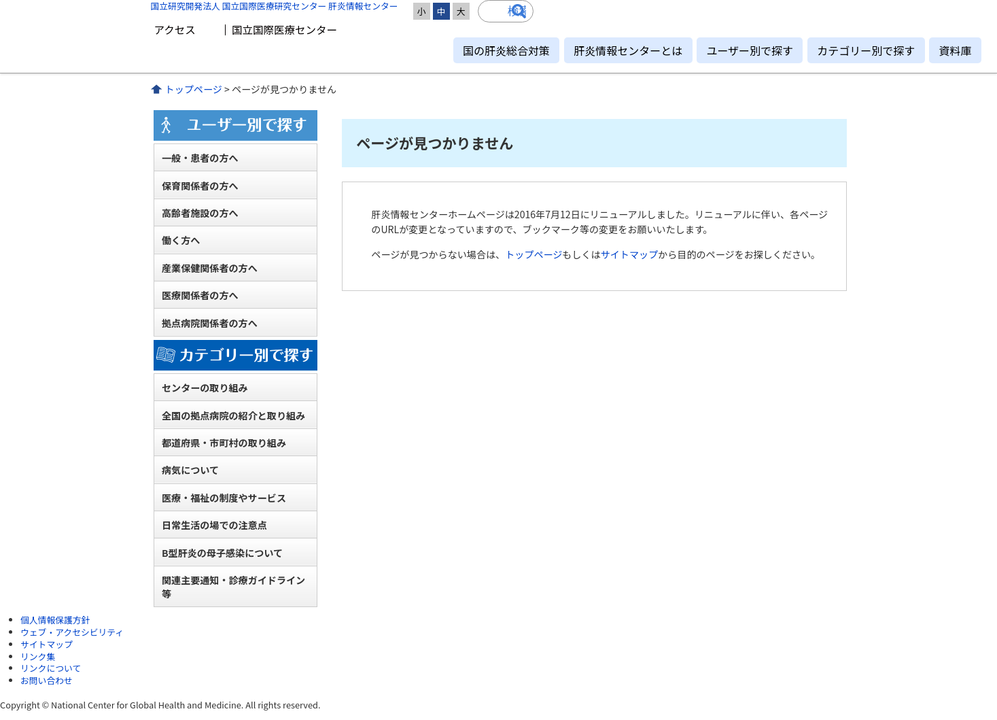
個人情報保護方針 (55, 619)
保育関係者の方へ (200, 185)
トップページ (193, 89)
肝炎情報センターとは (628, 50)
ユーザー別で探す (749, 50)
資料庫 (955, 50)
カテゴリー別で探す (866, 50)
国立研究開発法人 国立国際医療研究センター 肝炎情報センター (274, 6)
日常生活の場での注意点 (214, 525)
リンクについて (50, 668)
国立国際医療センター (284, 29)
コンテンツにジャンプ (0, 0)
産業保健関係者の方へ (210, 268)
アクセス (175, 29)
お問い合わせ (46, 680)
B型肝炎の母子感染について (222, 553)
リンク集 (37, 656)
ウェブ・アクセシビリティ (72, 631)
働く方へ (181, 240)
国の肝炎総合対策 (506, 50)
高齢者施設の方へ (200, 213)
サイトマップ (629, 254)
